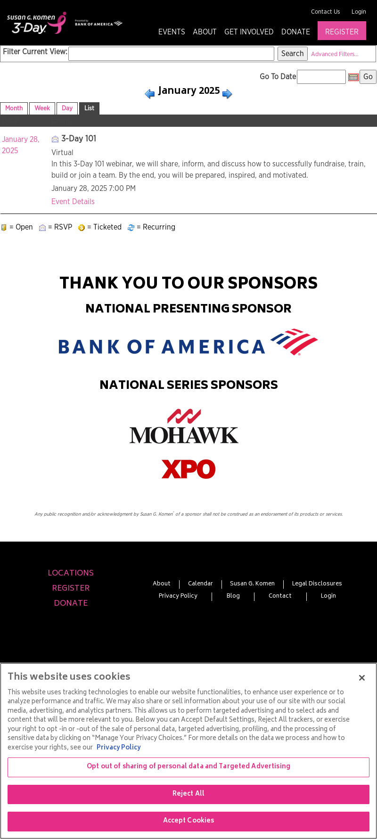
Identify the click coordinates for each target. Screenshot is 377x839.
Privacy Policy (178, 596)
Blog (233, 596)
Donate (295, 32)
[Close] (362, 677)
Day (67, 108)
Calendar (200, 584)
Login (359, 12)
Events (171, 32)
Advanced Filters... (335, 54)
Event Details (73, 202)
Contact (280, 596)
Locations (71, 573)
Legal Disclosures (317, 584)
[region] (188, 751)
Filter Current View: (35, 52)
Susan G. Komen (252, 584)
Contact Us (325, 12)
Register (342, 32)
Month (14, 108)
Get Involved (249, 32)
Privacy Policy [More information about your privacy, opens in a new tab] (118, 748)
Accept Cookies (188, 821)
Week (42, 108)
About (205, 32)
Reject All (188, 794)
